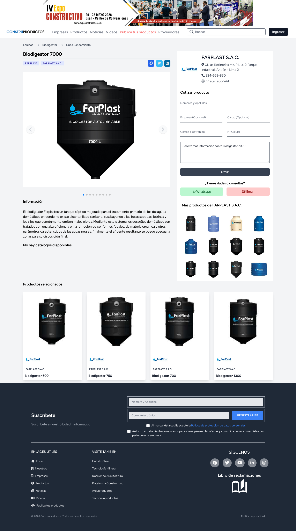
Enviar (225, 172)
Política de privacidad (253, 516)
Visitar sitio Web (215, 81)
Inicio (37, 461)
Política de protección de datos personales (218, 425)
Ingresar (278, 32)
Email (248, 191)
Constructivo (100, 461)
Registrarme (247, 415)
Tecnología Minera (104, 468)
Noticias (96, 32)
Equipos (28, 45)
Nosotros (39, 468)
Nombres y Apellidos (193, 103)
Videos (111, 32)
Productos (78, 32)
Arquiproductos (102, 491)
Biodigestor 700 (164, 376)
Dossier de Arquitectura (107, 476)
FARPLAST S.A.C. (52, 63)
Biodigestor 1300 (228, 376)
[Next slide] (163, 129)
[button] (83, 195)
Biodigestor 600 (37, 376)
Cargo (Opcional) (238, 117)
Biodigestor (49, 45)
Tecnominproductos (105, 498)
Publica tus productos (138, 32)
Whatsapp (202, 191)
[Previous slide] (30, 129)
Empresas (60, 32)
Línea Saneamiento (78, 45)
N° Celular (233, 132)
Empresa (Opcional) (193, 117)
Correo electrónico (192, 132)
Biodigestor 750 (100, 376)
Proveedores (168, 32)
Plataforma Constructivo (107, 483)
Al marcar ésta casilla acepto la (198, 425)
